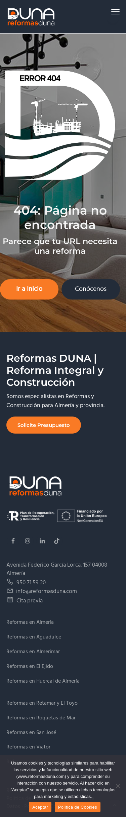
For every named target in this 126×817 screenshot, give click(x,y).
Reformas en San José (31, 733)
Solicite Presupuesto (43, 425)
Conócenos (91, 289)
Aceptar (40, 807)
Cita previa (29, 600)
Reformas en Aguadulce (33, 637)
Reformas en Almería (30, 622)
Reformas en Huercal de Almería (43, 681)
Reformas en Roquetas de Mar (41, 718)
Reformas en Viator (28, 747)
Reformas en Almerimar (33, 652)
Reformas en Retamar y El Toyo (42, 703)
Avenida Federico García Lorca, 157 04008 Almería (56, 569)
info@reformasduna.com (46, 591)
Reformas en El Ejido (29, 667)
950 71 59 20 (31, 582)
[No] (117, 786)
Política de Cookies (77, 807)
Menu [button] (113, 11)
